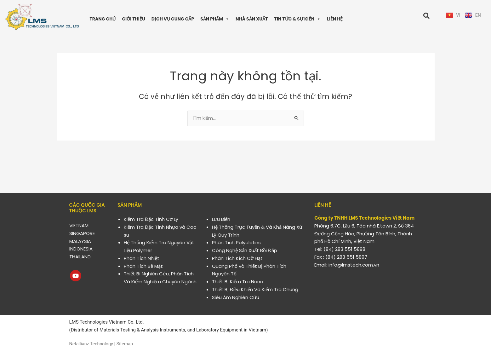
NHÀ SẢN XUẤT (252, 19)
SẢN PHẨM (214, 19)
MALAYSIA (80, 241)
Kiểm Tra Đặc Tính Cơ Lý (151, 219)
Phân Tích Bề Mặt (143, 266)
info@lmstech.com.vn (353, 265)
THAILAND (80, 256)
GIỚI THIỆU (133, 19)
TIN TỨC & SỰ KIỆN (297, 19)
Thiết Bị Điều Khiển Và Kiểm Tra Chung (255, 289)
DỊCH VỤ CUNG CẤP (172, 19)
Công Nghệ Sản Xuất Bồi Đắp (244, 250)
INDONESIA (81, 248)
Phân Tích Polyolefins (236, 242)
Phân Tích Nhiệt (141, 258)
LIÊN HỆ (335, 19)
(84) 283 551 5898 (344, 249)
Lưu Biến (221, 219)
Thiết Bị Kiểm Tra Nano (237, 281)
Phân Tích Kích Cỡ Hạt (237, 258)
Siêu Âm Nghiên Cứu (235, 297)
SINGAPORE (82, 233)
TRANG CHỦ (103, 19)
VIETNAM (78, 225)
